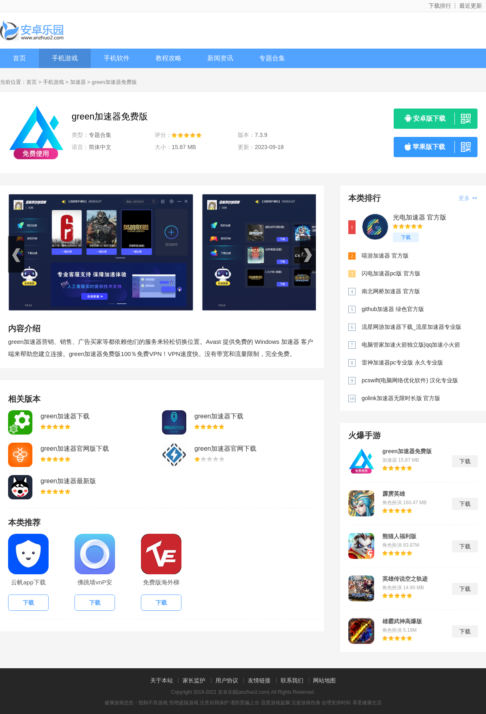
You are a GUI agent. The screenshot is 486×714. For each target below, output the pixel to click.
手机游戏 (65, 58)
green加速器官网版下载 (74, 448)
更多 (467, 198)
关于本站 (161, 680)
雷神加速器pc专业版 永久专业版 (402, 362)
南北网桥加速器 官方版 (391, 291)
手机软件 (117, 58)
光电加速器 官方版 (419, 217)
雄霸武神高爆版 (402, 621)
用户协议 (226, 680)
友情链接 (259, 680)
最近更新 (470, 5)
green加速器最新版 (68, 480)
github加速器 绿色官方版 (393, 309)
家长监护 (194, 680)
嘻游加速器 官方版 (385, 255)
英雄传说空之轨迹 (405, 578)
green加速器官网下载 (225, 448)
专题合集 (272, 58)
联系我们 (292, 680)
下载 (406, 237)
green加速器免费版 (407, 451)
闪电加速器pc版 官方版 (391, 273)
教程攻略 (168, 58)
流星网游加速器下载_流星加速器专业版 (411, 327)
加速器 (78, 82)
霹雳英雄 (393, 493)
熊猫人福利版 (399, 536)
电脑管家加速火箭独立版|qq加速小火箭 (411, 344)
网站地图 (324, 680)
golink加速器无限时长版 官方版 (401, 398)
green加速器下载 (65, 416)
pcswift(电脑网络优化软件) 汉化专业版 (410, 380)
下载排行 (439, 5)
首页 (19, 58)
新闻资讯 (220, 58)
